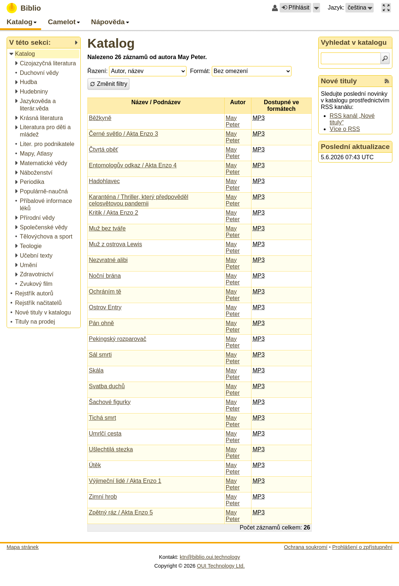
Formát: (200, 71)
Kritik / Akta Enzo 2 (113, 213)
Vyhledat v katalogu (354, 42)
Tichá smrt (102, 418)
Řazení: (97, 71)
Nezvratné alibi (108, 260)
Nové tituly (339, 81)
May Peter (233, 121)
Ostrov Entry (105, 307)
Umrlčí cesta (105, 433)
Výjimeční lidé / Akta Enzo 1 (125, 481)
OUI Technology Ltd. (221, 566)
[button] (316, 7)
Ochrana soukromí (305, 547)
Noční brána (105, 276)
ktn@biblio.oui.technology (210, 557)
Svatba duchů (107, 386)
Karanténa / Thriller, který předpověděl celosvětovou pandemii (138, 200)
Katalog (111, 43)
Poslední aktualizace (355, 146)
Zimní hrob (103, 497)
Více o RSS (345, 129)
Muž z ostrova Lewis (115, 244)
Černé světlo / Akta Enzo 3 (123, 134)
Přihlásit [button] (295, 7)
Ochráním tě (105, 291)
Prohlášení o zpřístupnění (362, 547)
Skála (96, 370)
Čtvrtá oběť (103, 149)
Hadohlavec (104, 181)
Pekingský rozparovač (117, 339)
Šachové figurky (110, 402)
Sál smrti (100, 355)
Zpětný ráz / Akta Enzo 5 (121, 512)
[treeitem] (44, 54)
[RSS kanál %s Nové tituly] (387, 81)
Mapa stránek (23, 547)
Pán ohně (101, 323)
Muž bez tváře (107, 228)
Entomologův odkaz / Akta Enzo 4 (133, 165)
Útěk (95, 465)
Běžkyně (100, 118)
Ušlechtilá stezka (111, 449)
